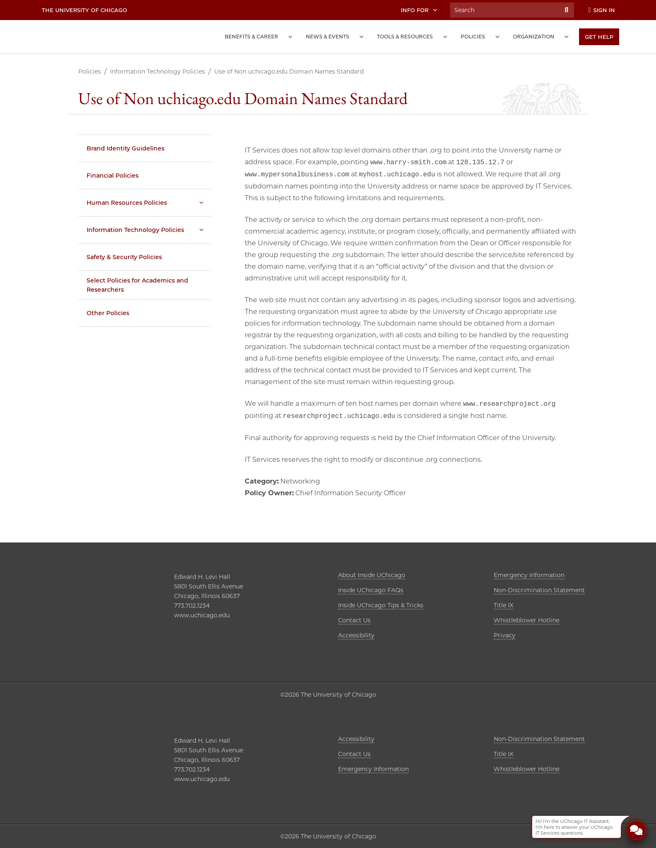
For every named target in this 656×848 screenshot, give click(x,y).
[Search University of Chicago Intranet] (504, 10)
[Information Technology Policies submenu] (201, 230)
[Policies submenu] (497, 36)
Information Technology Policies (157, 71)
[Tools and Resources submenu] (445, 36)
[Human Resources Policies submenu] (201, 203)
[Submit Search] (566, 10)
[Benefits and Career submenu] (290, 36)
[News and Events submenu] (361, 36)
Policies (89, 71)
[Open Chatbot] (636, 831)
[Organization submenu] (566, 36)
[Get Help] (599, 36)
